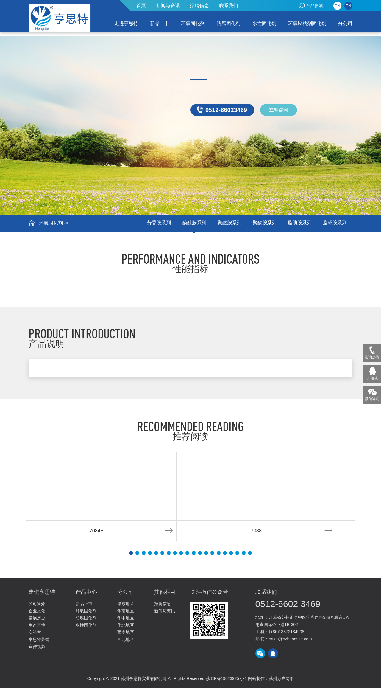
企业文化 (37, 610)
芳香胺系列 (156, 223)
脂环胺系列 (334, 223)
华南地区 (125, 610)
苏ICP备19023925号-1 (226, 678)
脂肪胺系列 (299, 223)
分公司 (345, 23)
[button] (131, 553)
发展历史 (37, 618)
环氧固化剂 (193, 23)
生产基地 (37, 625)
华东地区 (125, 603)
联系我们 (228, 5)
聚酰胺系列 (263, 223)
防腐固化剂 (229, 23)
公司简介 (37, 603)
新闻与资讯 (168, 5)
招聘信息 (199, 5)
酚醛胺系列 (192, 223)
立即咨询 (278, 109)
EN (348, 6)
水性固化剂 (264, 23)
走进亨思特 (126, 23)
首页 (141, 5)
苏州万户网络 (281, 678)
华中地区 (125, 618)
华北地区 (125, 625)
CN (337, 6)
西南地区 (125, 632)
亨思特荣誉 (39, 639)
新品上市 (159, 23)
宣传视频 (37, 646)
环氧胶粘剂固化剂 (307, 23)
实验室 (35, 632)
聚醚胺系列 (227, 223)
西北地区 (125, 639)
